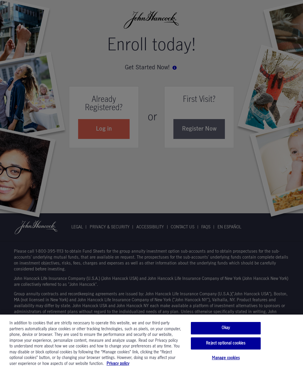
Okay (226, 330)
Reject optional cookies (225, 346)
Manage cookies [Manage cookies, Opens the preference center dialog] (226, 361)
